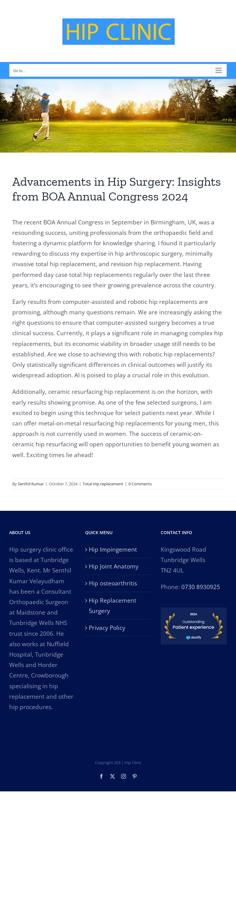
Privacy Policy (107, 628)
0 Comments (140, 484)
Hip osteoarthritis (113, 583)
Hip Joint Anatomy (114, 566)
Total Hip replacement (103, 484)
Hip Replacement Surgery (112, 605)
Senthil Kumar (31, 484)
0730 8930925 (200, 587)
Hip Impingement (113, 549)
